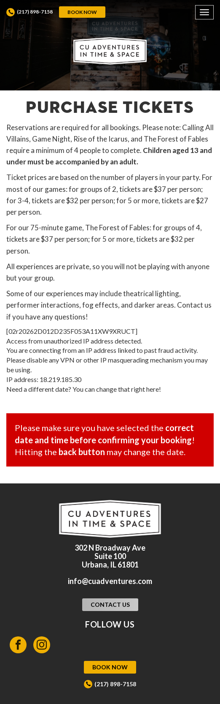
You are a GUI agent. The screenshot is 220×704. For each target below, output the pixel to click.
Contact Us (110, 604)
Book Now (82, 12)
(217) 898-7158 (35, 11)
